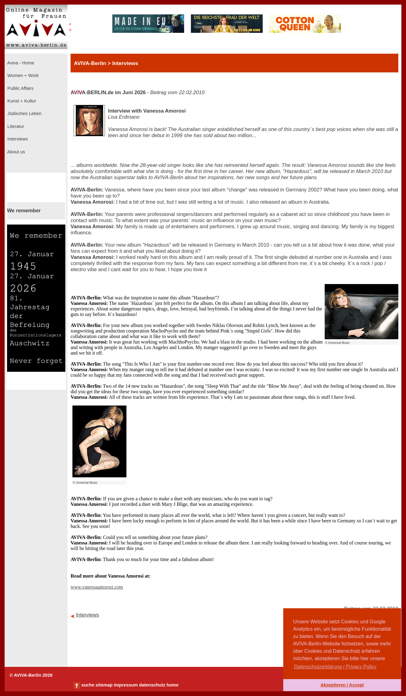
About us (15, 151)
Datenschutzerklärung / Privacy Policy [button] (335, 666)
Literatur (15, 126)
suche (87, 685)
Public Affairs (19, 88)
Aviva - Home (20, 62)
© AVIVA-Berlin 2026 (31, 675)
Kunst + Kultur (21, 100)
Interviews (17, 139)
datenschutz (152, 685)
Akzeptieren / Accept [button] (342, 685)
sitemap (103, 685)
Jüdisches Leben (23, 113)
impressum (126, 685)
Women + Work (22, 75)
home (172, 685)
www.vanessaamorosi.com (97, 587)
